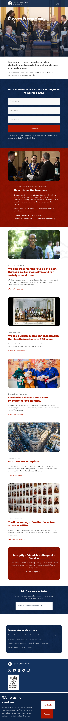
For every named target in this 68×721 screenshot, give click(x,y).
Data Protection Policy (26, 138)
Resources (44, 643)
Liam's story (36, 215)
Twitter (9, 670)
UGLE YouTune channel (45, 219)
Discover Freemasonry (15, 635)
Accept (47, 714)
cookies (10, 707)
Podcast (29, 647)
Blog (23, 647)
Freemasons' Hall (14, 475)
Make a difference (15, 414)
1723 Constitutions (14, 647)
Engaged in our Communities (17, 639)
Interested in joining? (33, 572)
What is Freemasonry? (16, 289)
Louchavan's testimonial (23, 219)
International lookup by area (34, 598)
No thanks (48, 705)
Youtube (23, 670)
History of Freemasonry (16, 350)
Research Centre (33, 643)
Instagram (28, 670)
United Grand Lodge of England (18, 3)
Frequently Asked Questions (17, 643)
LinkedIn (19, 670)
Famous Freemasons (15, 539)
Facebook (14, 670)
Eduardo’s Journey (21, 215)
